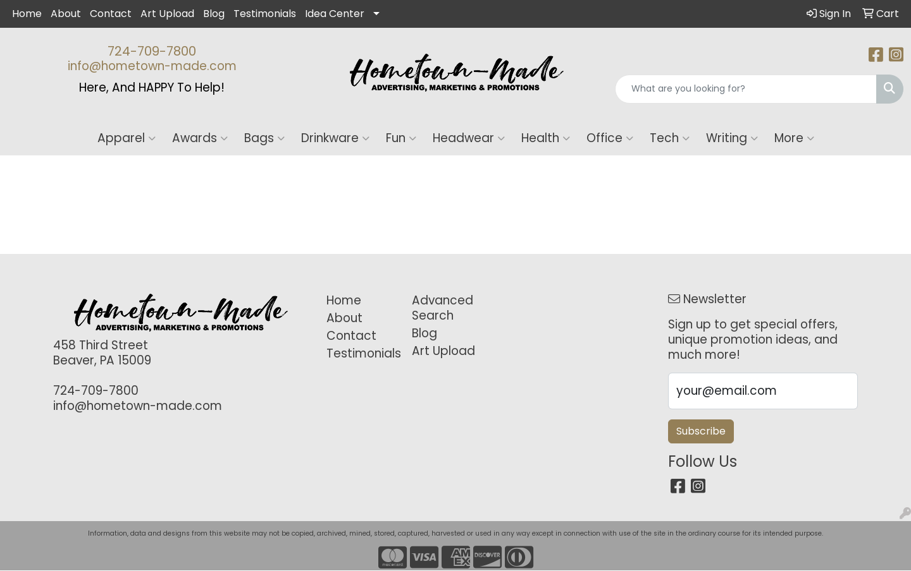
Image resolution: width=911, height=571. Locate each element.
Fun (401, 138)
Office (609, 138)
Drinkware (335, 138)
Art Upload (167, 13)
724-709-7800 (152, 51)
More (794, 138)
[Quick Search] (746, 89)
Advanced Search (442, 308)
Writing (732, 138)
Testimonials (264, 13)
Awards (200, 138)
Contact (111, 13)
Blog (214, 13)
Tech (670, 138)
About (66, 13)
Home (27, 13)
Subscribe (701, 431)
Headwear (469, 138)
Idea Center (334, 13)
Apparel (126, 138)
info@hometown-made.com (152, 66)
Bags (264, 138)
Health (545, 138)
